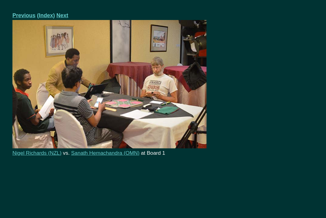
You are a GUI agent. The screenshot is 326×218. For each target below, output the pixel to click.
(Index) (46, 15)
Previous (23, 15)
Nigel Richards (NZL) (37, 153)
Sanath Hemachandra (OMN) (105, 153)
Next (62, 15)
